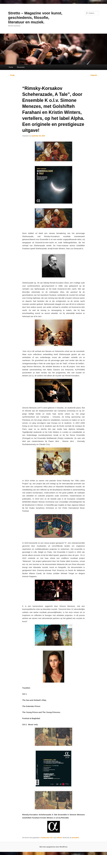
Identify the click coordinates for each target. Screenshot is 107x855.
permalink (75, 838)
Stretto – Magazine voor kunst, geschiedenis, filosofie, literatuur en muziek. (35, 17)
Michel (59, 838)
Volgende (94, 75)
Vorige (11, 75)
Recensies (21, 67)
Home (11, 67)
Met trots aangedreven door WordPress (54, 847)
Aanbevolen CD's (47, 838)
